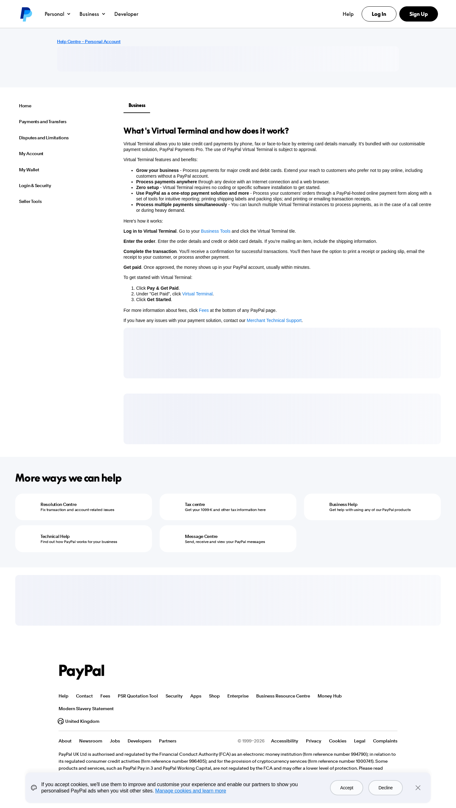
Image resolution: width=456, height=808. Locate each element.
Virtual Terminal (197, 293)
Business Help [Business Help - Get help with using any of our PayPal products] (343, 504)
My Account (31, 153)
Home (25, 105)
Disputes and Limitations (43, 137)
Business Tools (216, 231)
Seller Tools (30, 201)
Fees (204, 310)
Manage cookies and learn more (190, 790)
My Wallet (29, 169)
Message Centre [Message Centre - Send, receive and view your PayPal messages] (201, 536)
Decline (385, 787)
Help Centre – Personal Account (89, 41)
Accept (346, 787)
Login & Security (35, 185)
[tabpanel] (278, 224)
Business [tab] (137, 105)
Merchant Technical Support (274, 320)
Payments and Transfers (42, 121)
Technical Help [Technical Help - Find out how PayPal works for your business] (55, 536)
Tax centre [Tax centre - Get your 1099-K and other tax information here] (195, 504)
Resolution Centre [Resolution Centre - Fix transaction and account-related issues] (58, 504)
